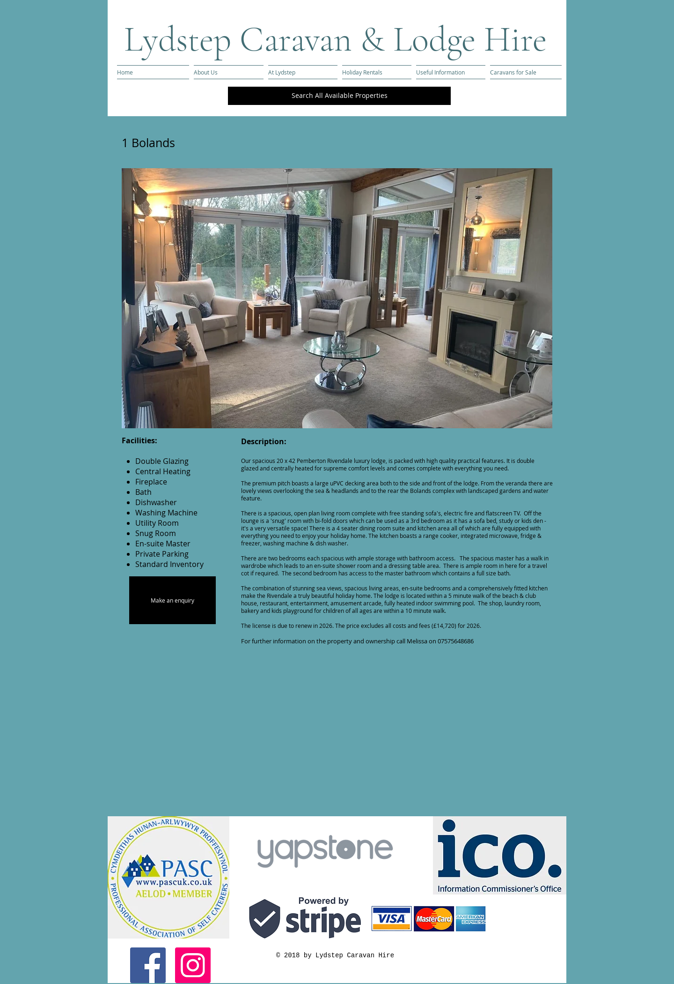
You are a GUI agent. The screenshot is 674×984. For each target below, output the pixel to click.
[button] (337, 298)
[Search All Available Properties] (339, 96)
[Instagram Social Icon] (193, 965)
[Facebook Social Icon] (148, 965)
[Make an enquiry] (172, 600)
